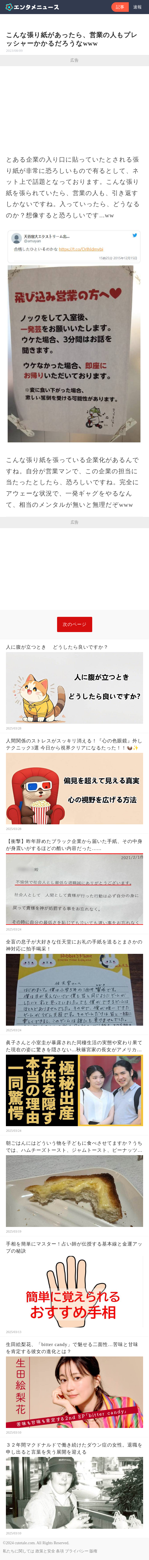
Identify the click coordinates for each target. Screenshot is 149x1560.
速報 (137, 7)
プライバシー (77, 1551)
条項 (60, 1551)
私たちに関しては (18, 1551)
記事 (120, 7)
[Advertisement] (74, 108)
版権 (93, 1551)
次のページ (75, 624)
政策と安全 (45, 1551)
